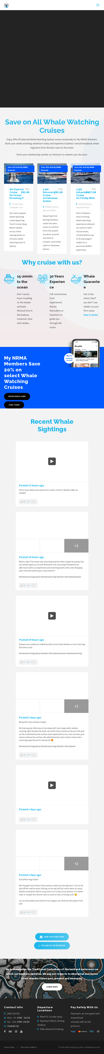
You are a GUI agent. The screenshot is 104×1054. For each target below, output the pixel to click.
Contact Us (13, 1025)
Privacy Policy (9, 1047)
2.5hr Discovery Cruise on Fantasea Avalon (50, 195)
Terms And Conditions (28, 1047)
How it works (91, 314)
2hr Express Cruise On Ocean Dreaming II (16, 193)
